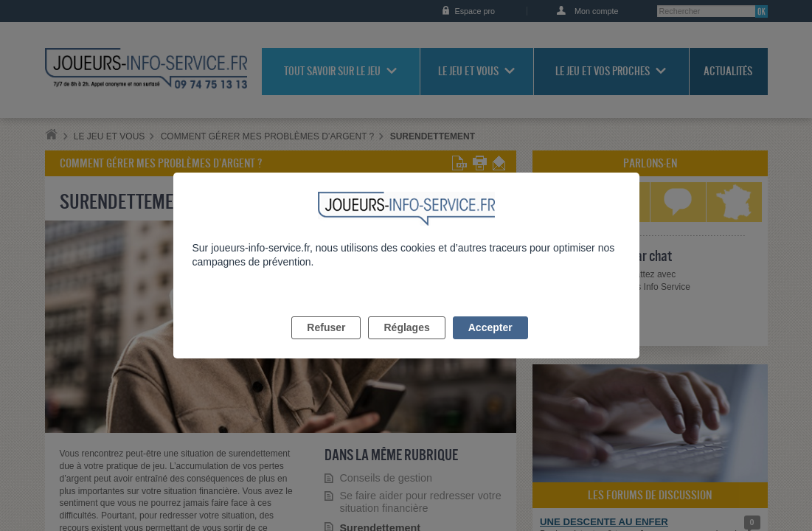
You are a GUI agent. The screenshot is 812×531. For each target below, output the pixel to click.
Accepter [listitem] (490, 344)
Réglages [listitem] (406, 344)
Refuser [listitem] (326, 344)
